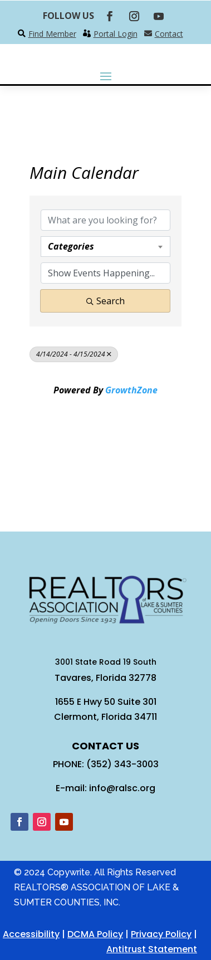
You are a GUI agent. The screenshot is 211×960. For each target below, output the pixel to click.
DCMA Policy (95, 934)
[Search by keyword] (105, 220)
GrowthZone (131, 390)
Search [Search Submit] (105, 301)
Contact (169, 33)
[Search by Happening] (105, 273)
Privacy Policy (161, 934)
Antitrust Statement (151, 949)
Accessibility (31, 934)
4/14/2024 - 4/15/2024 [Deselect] (73, 354)
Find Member (52, 33)
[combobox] (105, 246)
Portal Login (116, 33)
